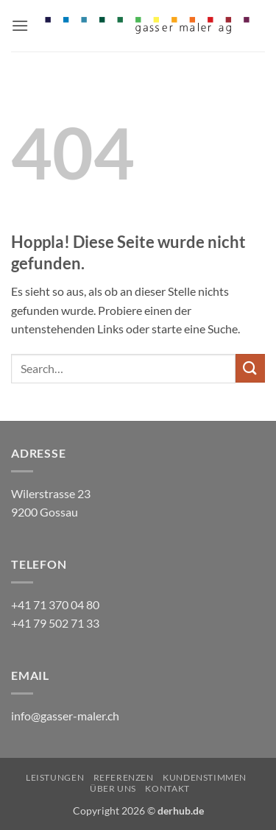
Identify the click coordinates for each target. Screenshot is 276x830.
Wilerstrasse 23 (51, 493)
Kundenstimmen (205, 777)
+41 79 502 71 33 (55, 623)
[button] (20, 25)
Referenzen (123, 777)
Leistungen (55, 777)
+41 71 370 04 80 (55, 604)
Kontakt (167, 788)
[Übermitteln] (250, 368)
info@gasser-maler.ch (65, 716)
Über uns (113, 788)
